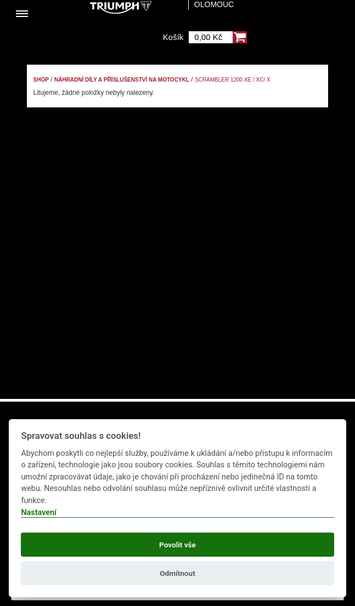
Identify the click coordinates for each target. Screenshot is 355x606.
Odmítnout (177, 573)
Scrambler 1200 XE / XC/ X (233, 80)
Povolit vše (177, 544)
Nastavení (39, 512)
